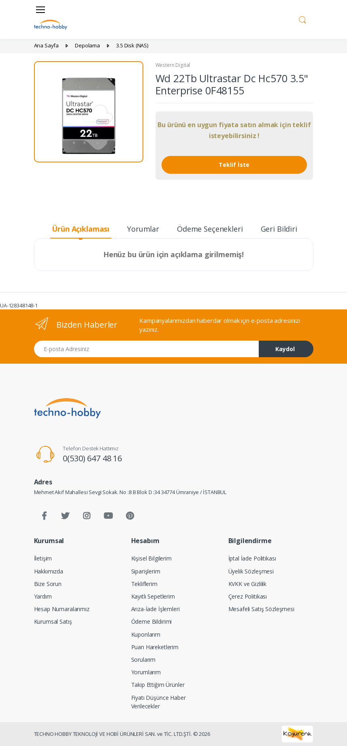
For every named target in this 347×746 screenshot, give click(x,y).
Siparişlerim (145, 571)
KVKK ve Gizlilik (247, 584)
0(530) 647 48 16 (92, 458)
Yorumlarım (146, 672)
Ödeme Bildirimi (151, 621)
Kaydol (285, 349)
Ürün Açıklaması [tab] (80, 229)
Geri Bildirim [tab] (282, 229)
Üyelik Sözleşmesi (251, 571)
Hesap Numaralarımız (61, 609)
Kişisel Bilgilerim (151, 558)
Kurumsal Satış (53, 621)
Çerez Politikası (247, 596)
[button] (302, 19)
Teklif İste (234, 164)
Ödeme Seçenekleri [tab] (210, 229)
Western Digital (172, 65)
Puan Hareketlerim (155, 647)
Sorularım (143, 659)
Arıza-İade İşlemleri (155, 609)
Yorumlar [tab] (143, 229)
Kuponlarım (146, 634)
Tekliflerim (144, 584)
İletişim (43, 558)
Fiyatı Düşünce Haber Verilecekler (158, 702)
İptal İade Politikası (252, 558)
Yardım (43, 596)
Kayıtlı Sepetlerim (153, 596)
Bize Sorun (48, 584)
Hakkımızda (49, 571)
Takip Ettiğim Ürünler (158, 684)
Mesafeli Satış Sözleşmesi (261, 609)
